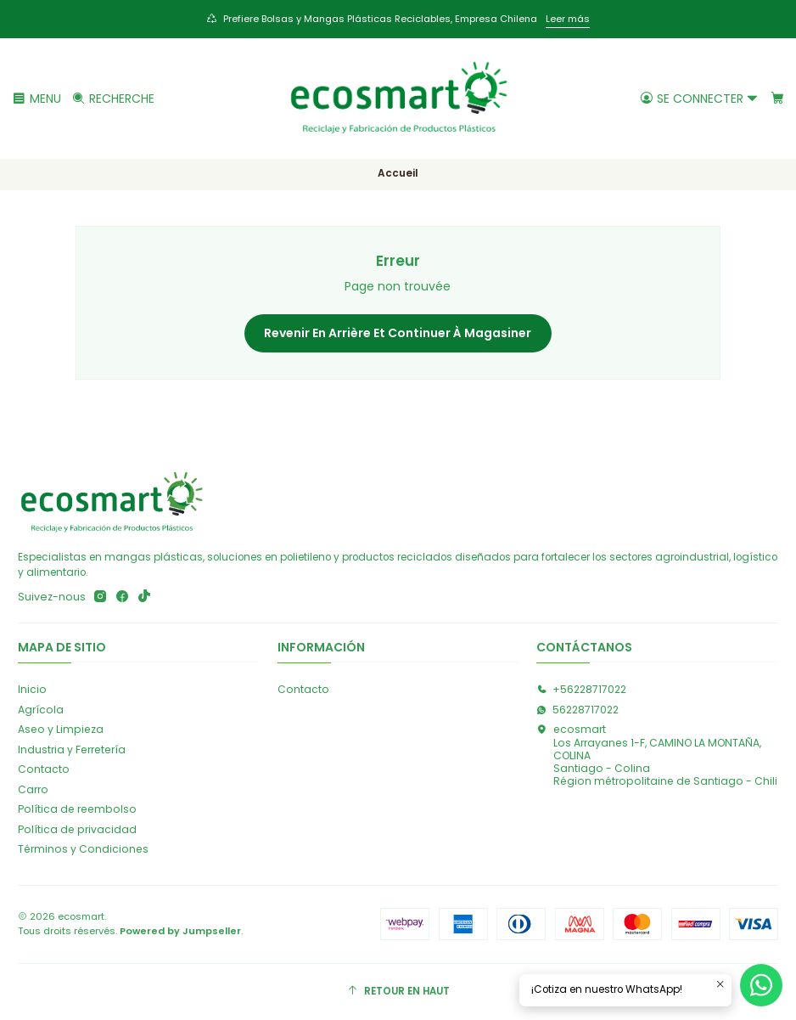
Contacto (44, 770)
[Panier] (777, 98)
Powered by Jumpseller (180, 931)
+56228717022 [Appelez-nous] (581, 690)
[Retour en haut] (398, 993)
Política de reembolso (77, 810)
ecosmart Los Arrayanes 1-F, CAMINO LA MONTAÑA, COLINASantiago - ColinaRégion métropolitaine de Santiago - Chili (656, 756)
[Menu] (36, 98)
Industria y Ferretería (72, 750)
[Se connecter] (699, 98)
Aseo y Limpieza (61, 730)
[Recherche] (113, 98)
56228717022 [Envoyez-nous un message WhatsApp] (577, 710)
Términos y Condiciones (83, 850)
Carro (33, 790)
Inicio (32, 690)
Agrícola (41, 710)
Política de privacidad (77, 830)
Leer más (568, 18)
